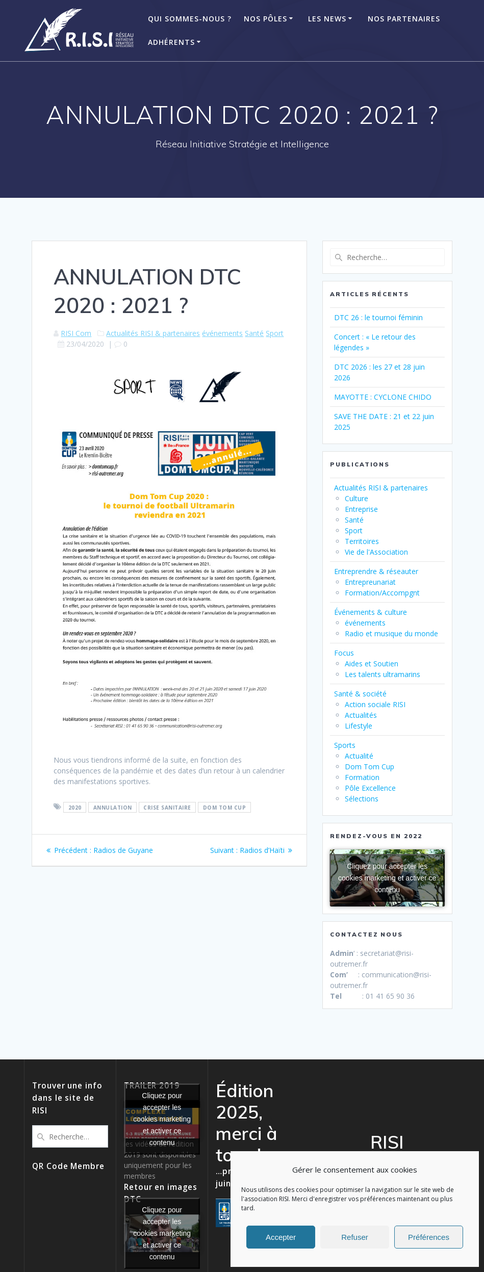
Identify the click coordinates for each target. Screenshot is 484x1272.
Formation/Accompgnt (382, 593)
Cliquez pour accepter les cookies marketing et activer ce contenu (387, 877)
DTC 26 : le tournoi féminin (378, 317)
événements (222, 333)
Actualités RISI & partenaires (153, 333)
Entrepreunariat (370, 582)
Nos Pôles (265, 18)
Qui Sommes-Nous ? (190, 18)
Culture (356, 498)
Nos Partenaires (404, 18)
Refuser (354, 1237)
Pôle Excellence (370, 788)
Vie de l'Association (376, 552)
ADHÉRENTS (171, 42)
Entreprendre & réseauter (376, 571)
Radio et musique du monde (391, 633)
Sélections (361, 798)
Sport (275, 333)
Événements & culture (370, 612)
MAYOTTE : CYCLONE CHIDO (382, 397)
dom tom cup (224, 807)
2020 (75, 807)
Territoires (362, 541)
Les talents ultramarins (382, 674)
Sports (344, 745)
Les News (327, 18)
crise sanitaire (167, 807)
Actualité (359, 756)
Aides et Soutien (371, 663)
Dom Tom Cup (369, 766)
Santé (254, 333)
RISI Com (76, 333)
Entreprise (361, 509)
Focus (344, 653)
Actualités (361, 715)
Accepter (281, 1237)
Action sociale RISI (375, 704)
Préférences (428, 1237)
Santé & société (360, 693)
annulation (112, 807)
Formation (362, 777)
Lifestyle (358, 726)
